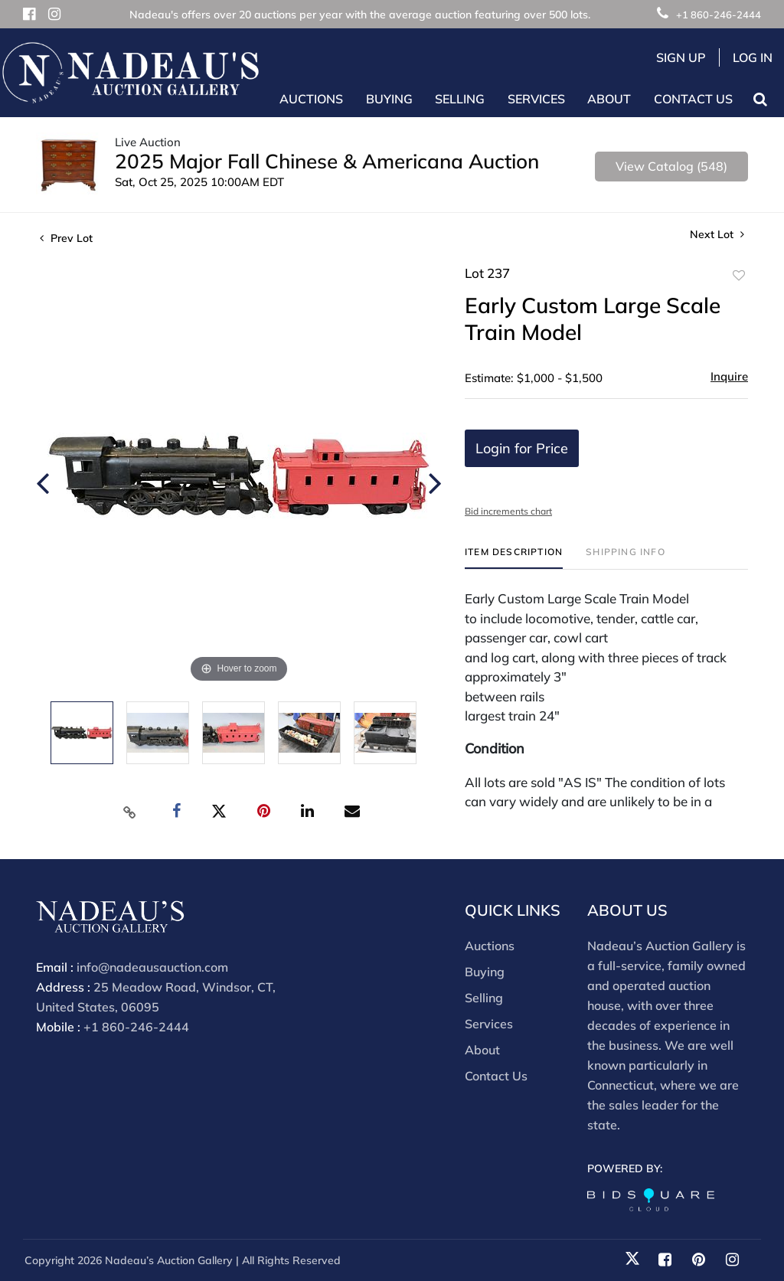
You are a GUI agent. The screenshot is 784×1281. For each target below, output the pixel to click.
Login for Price (521, 448)
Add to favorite (739, 275)
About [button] (609, 98)
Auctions (489, 945)
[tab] (514, 558)
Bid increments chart (508, 511)
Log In (753, 57)
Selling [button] (460, 98)
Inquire (729, 376)
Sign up (681, 57)
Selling (484, 997)
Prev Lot (66, 238)
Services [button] (536, 98)
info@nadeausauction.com (152, 967)
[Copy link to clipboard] (130, 811)
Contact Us (693, 98)
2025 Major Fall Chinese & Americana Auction (327, 161)
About (482, 1049)
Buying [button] (389, 98)
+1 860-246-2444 (709, 14)
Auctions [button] (311, 98)
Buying (485, 971)
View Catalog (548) (671, 166)
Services (489, 1023)
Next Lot (717, 234)
